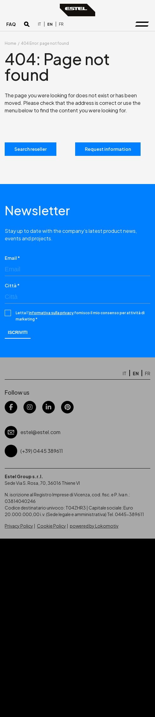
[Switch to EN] (50, 24)
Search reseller (30, 149)
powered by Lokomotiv (94, 526)
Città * (12, 285)
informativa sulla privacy (51, 312)
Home (10, 43)
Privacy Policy (19, 526)
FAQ (11, 24)
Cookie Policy (51, 526)
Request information (108, 149)
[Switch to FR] (61, 24)
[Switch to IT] (39, 24)
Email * (12, 258)
